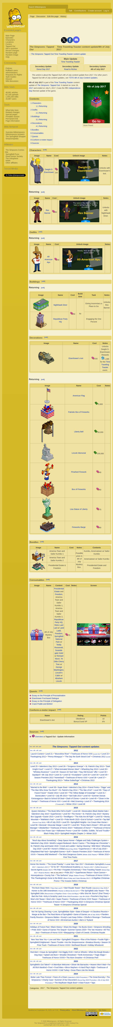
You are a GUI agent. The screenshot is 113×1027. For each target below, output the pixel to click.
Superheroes (56, 814)
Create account (95, 10)
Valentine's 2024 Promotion (77, 977)
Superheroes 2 (85, 849)
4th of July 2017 (98, 69)
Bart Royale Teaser (72, 888)
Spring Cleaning (83, 846)
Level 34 (94, 775)
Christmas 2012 (99, 757)
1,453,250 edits (12, 97)
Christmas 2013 (87, 780)
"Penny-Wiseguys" (55, 757)
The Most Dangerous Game (70, 854)
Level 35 (103, 775)
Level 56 (34, 825)
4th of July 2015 (53, 822)
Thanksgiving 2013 (54, 780)
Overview (39, 737)
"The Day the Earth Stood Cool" (78, 757)
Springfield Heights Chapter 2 (73, 833)
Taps (93, 983)
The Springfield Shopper (16, 136)
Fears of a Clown (60, 977)
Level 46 (65, 801)
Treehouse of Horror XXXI (51, 932)
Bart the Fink (37, 896)
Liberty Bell (78, 432)
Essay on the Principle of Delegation (47, 701)
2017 (31, 88)
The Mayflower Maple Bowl (66, 983)
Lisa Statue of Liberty (79, 509)
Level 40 (63, 793)
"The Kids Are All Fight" (84, 817)
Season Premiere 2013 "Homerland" (49, 777)
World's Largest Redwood (60, 843)
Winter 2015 (91, 833)
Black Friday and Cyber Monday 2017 (77, 878)
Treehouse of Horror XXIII (82, 754)
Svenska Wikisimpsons (15, 132)
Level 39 (97, 790)
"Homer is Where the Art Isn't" (68, 891)
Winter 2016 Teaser (89, 854)
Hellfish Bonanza (101, 867)
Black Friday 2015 (51, 833)
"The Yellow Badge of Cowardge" (82, 793)
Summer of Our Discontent (66, 980)
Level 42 (50, 796)
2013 (76, 763)
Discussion (40, 16)
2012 (76, 750)
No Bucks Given (85, 927)
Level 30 (102, 772)
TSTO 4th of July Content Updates (83, 78)
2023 (76, 961)
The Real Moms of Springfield (59, 914)
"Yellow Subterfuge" (71, 780)
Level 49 (76, 811)
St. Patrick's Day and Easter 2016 (44, 846)
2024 (76, 974)
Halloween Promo (64, 831)
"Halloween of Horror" (82, 828)
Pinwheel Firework (78, 472)
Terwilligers (68, 817)
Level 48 (81, 804)
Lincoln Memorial (79, 453)
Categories (34, 988)
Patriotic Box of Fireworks (78, 412)
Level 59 (76, 831)
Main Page (10, 36)
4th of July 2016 (99, 849)
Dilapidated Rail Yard (39, 852)
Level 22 (96, 754)
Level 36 (92, 777)
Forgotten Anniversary (72, 870)
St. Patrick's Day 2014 (68, 790)
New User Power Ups (46, 831)
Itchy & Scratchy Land (53, 896)
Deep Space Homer (66, 840)
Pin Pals (57, 870)
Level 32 (66, 775)
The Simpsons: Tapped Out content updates (65, 988)
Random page (11, 53)
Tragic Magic (99, 955)
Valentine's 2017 (42, 867)
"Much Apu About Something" (44, 840)
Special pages (11, 114)
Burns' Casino (78, 843)
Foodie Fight (103, 939)
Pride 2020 (36, 930)
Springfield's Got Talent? (40, 965)
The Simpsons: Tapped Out (48, 85)
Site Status (102, 1010)
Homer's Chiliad (58, 849)
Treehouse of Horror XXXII (59, 945)
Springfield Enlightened (39, 942)
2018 (76, 884)
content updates (75, 746)
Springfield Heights (78, 822)
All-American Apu (48, 259)
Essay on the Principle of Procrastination (48, 695)
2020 (76, 924)
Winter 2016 (104, 854)
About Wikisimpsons (79, 1010)
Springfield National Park (59, 639)
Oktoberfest (44, 828)
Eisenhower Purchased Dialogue (45, 698)
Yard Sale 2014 (75, 796)
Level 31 (58, 775)
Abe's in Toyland (86, 920)
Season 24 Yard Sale (68, 772)
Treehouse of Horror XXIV (76, 777)
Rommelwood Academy (71, 867)
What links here (12, 110)
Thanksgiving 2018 (75, 902)
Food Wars (58, 967)
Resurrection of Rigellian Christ (55, 893)
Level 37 (101, 777)
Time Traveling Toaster (70, 62)
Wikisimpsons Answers (15, 134)
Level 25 (34, 766)
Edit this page (53, 16)
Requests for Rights (14, 75)
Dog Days (38, 955)
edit (45, 150)
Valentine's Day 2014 (77, 787)
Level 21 (49, 754)
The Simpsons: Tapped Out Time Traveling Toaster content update (58, 54)
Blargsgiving (69, 932)
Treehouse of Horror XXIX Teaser (83, 899)
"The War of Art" (85, 790)
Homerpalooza (37, 875)
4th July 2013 (47, 775)
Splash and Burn (51, 955)
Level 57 (66, 825)
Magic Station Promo (76, 875)
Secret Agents (36, 870)
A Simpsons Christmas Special (74, 905)
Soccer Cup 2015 (39, 822)
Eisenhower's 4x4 (76, 358)
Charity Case (47, 980)
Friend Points (93, 787)
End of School (87, 819)
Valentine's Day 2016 (39, 843)
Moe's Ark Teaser (38, 899)
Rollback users (12, 70)
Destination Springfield (94, 864)
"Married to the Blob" (38, 787)
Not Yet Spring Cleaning (41, 912)
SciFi (69, 852)
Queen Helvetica (38, 811)
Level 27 (48, 769)
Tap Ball (106, 819)
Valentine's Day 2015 (40, 814)
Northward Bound (79, 945)
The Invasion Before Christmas (74, 881)
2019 (76, 908)
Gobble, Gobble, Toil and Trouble (95, 831)
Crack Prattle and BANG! (42, 704)
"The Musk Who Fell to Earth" (59, 811)
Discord (9, 79)
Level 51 (58, 817)
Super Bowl (62, 787)
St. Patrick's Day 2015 (92, 814)
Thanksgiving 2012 (38, 757)
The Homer (76, 814)
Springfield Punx (12, 154)
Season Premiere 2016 (81, 852)
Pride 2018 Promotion (70, 896)
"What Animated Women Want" (67, 769)
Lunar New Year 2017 (75, 864)
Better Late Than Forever (41, 977)
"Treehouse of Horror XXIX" (54, 902)
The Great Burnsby (97, 977)
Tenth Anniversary (85, 955)
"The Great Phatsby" (55, 864)
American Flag (79, 396)
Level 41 (101, 793)
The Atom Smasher (74, 958)
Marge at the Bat (39, 914)
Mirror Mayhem (71, 967)
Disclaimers (92, 1010)
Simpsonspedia (12, 139)
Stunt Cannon (99, 872)
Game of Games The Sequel (54, 930)
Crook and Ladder (67, 846)
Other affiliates (12, 163)
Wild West (96, 846)
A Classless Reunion (99, 912)
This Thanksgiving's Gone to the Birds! (47, 878)
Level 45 (92, 798)
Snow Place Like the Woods (82, 970)
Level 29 (54, 772)
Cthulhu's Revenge (92, 917)
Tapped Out (10, 46)
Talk (70, 10)
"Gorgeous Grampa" (75, 766)
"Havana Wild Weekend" (47, 854)
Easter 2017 (48, 870)
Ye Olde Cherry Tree (59, 661)
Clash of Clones (72, 798)
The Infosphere (12, 158)
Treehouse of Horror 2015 (61, 828)
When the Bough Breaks (99, 952)
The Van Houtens (95, 930)
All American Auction (69, 920)
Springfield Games (57, 852)
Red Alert (34, 952)
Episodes (9, 38)
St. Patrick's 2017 (88, 867)
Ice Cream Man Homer (97, 822)
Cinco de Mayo (73, 893)
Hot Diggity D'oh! (66, 952)
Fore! (50, 967)
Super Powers (62, 899)
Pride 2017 (69, 872)
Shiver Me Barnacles (80, 965)
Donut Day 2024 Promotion (87, 980)
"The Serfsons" (62, 875)
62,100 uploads (12, 95)
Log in (106, 10)
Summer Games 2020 (77, 930)
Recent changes (12, 50)
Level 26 (61, 766)
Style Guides (11, 77)
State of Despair (82, 912)
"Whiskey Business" (41, 772)
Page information (13, 121)
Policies (9, 68)
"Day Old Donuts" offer (88, 772)
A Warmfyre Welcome (61, 965)
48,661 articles (12, 92)
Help (7, 57)
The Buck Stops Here (40, 888)
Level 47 (88, 801)
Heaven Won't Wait (98, 965)
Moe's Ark (51, 899)
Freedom (58, 594)
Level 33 (86, 775)
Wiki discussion (12, 81)
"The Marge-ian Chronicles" (97, 843)
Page (32, 16)
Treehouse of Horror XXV (50, 801)
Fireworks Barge (79, 527)
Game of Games (80, 914)
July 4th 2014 (61, 796)
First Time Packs (70, 857)
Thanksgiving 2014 (101, 801)
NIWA (8, 161)
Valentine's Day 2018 (100, 888)
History (63, 16)
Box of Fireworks (79, 489)
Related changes (13, 112)
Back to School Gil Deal (54, 798)
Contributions (80, 10)
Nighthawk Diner (60, 305)
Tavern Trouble (57, 942)
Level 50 (66, 814)
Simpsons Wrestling (102, 927)
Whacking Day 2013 (89, 769)
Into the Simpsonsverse (74, 942)
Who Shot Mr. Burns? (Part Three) (94, 893)
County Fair (49, 875)
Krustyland (76, 775)
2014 (76, 784)
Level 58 (75, 825)
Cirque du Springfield (48, 952)
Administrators (11, 72)
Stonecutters (40, 796)
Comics (9, 44)
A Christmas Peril (91, 958)
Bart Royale (87, 888)
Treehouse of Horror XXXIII (53, 958)
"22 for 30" (55, 867)
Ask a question (12, 48)
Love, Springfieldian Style (63, 912)
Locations (10, 42)
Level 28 (103, 769)
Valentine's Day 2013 (48, 766)
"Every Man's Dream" (89, 825)
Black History (56, 927)
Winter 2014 (71, 804)
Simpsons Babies (52, 917)
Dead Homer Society (14, 156)
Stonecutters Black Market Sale (95, 811)
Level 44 (84, 798)
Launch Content (37, 754)
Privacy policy (65, 1010)
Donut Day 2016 (71, 849)
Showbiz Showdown (68, 955)
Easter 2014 (53, 793)
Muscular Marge (54, 825)
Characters (10, 40)
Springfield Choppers (70, 939)
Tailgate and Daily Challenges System (91, 840)
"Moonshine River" (62, 754)
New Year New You (39, 939)
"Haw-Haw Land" (56, 888)
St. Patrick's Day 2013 (94, 766)
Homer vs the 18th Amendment (44, 891)
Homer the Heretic (37, 864)
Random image (12, 55)
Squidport (36, 775)
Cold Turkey (64, 970)
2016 (76, 837)
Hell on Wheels (81, 952)
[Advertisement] (14, 217)
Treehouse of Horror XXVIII (97, 875)
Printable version (12, 117)
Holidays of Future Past (40, 927)
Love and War (54, 939)
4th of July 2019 (93, 914)
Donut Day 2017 (43, 69)
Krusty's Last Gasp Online (71, 917)
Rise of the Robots (88, 939)
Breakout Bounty (93, 942)
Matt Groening (77, 801)
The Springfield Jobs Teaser (92, 891)
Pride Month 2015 (72, 819)
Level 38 (52, 787)
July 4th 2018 (84, 896)
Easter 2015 (48, 817)
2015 (76, 808)
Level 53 (59, 819)
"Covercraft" (60, 804)
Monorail (42, 825)
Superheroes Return (83, 872)
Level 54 (97, 819)
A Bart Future (84, 983)
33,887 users (11, 99)
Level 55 (65, 822)
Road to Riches (70, 69)
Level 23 (105, 754)
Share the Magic (70, 927)
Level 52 (98, 817)
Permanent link (12, 119)
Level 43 (86, 796)
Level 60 (46, 849)
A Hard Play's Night (87, 967)
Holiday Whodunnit (96, 945)
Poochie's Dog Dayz (99, 896)
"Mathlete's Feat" (47, 819)
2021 (76, 936)
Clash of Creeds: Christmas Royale (90, 932)
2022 (76, 949)
